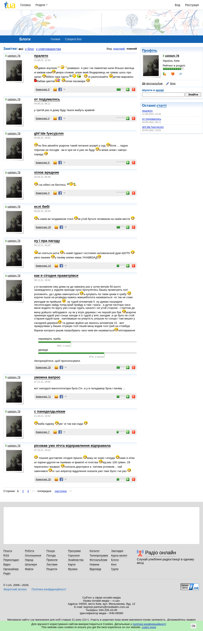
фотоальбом (152, 83)
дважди (43, 349)
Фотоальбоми (98, 559)
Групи (114, 569)
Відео (7, 564)
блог (171, 83)
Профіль (149, 51)
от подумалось (151, 118)
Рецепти (51, 569)
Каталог (95, 550)
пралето (147, 110)
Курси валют (119, 555)
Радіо (6, 573)
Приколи (51, 559)
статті (162, 106)
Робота (29, 550)
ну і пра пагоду (47, 241)
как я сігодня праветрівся (56, 276)
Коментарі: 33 (43, 227)
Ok (193, 625)
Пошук (50, 550)
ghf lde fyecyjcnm (153, 127)
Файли (29, 569)
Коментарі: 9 (43, 89)
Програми (74, 550)
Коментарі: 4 (43, 193)
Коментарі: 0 (43, 118)
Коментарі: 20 (43, 479)
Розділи (40, 4)
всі (21, 49)
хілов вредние (46, 172)
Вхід (177, 4)
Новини (94, 564)
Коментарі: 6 (43, 162)
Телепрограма (99, 555)
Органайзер (11, 569)
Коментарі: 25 (43, 367)
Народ (29, 559)
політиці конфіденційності (149, 624)
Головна (25, 4)
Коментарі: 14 (43, 265)
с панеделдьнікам (49, 411)
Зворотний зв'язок (15, 589)
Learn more (149, 627)
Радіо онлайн (160, 552)
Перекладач (11, 559)
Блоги (115, 559)
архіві (160, 90)
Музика (72, 569)
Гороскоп (74, 555)
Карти (72, 564)
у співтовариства (48, 49)
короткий (119, 48)
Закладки (117, 550)
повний (132, 48)
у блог (29, 49)
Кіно (113, 564)
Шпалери (31, 564)
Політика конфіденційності (49, 589)
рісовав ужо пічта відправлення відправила (72, 446)
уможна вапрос (47, 377)
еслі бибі (42, 207)
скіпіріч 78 (12, 55)
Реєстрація (192, 4)
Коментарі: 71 (43, 396)
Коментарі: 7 (43, 432)
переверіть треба (49, 338)
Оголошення (33, 555)
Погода (51, 555)
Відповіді (95, 569)
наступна (61, 491)
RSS (6, 555)
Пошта (7, 550)
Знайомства (76, 559)
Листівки (51, 564)
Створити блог (73, 39)
